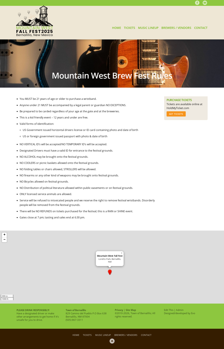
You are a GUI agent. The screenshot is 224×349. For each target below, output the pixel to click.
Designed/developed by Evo (179, 313)
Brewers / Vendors (176, 28)
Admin (179, 310)
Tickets (129, 28)
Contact (200, 28)
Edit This (168, 310)
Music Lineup (148, 28)
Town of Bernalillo (76, 310)
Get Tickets (176, 113)
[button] (110, 272)
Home (116, 28)
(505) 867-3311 (74, 319)
